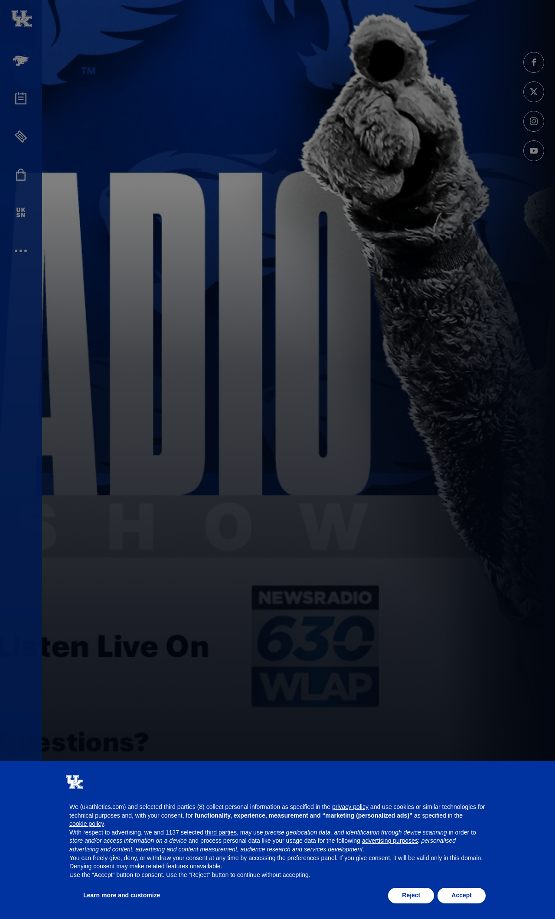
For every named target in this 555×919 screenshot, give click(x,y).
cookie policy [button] (86, 823)
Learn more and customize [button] (121, 895)
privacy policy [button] (350, 806)
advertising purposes (390, 840)
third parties (221, 832)
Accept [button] (461, 895)
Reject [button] (411, 895)
